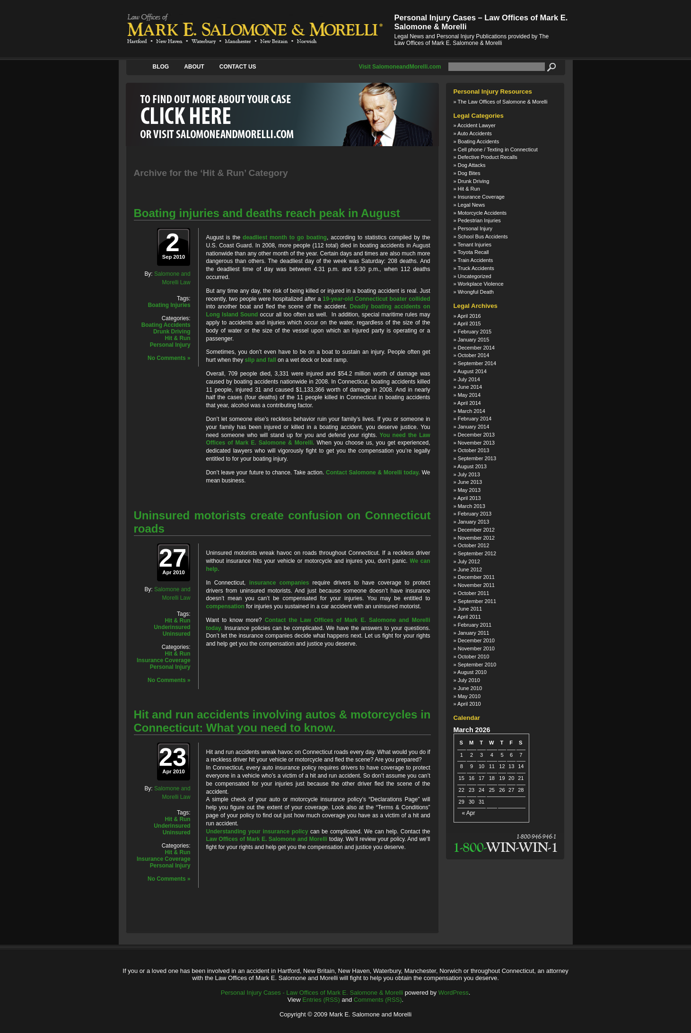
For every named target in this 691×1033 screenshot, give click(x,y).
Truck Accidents (475, 268)
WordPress (453, 992)
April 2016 (469, 316)
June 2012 (470, 569)
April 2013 (469, 498)
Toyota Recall (473, 252)
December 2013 (476, 435)
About (194, 66)
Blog (161, 66)
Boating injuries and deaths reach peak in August (267, 213)
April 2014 (469, 403)
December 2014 (476, 347)
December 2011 (476, 577)
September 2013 (477, 458)
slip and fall (260, 360)
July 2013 (469, 474)
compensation (225, 606)
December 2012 (476, 530)
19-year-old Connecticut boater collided (376, 299)
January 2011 (474, 633)
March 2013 (471, 506)
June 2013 (470, 482)
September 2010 (477, 664)
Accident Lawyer (476, 125)
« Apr (468, 813)
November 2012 (476, 538)
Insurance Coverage (164, 660)
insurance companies (279, 582)
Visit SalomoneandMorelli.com (400, 66)
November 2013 (476, 443)
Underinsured (172, 627)
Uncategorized (474, 276)
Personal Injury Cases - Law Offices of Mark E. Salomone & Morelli (312, 992)
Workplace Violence (481, 284)
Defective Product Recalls (487, 157)
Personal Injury (170, 344)
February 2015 (475, 331)
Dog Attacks (472, 165)
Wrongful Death (476, 292)
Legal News (471, 205)
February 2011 (475, 625)
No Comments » (169, 358)
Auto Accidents (474, 133)
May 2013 (469, 490)
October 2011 (474, 593)
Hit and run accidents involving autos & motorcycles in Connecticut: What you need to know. (282, 721)
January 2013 (474, 522)
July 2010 (469, 680)
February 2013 (475, 513)
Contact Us (237, 66)
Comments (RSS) (378, 999)
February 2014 (475, 418)
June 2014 (470, 387)
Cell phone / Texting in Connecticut (498, 149)
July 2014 (469, 379)
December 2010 (476, 640)
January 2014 (474, 426)
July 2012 (469, 561)
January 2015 (474, 339)
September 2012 (477, 553)
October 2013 (474, 450)
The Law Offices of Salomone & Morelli (502, 102)
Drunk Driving (172, 331)
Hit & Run (177, 338)
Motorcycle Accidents (482, 213)
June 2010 (470, 688)
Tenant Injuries (474, 244)
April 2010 (469, 704)
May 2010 (469, 696)
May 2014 (469, 395)
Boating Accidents (166, 325)
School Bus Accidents (483, 236)
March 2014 (471, 411)
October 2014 (474, 355)
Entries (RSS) (321, 999)
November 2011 (476, 585)
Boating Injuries (169, 305)
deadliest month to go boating (285, 237)
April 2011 (469, 617)
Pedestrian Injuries (479, 220)
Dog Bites (469, 173)
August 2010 (472, 672)
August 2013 (472, 466)
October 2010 (474, 656)
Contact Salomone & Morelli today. (373, 472)
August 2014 (472, 371)
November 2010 (476, 648)
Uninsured (177, 633)
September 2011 (477, 601)
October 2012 (474, 545)
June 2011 (470, 609)
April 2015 (469, 323)
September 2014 (477, 363)
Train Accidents (475, 260)
